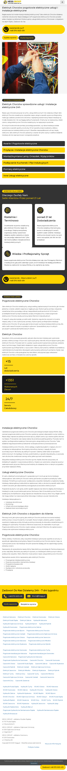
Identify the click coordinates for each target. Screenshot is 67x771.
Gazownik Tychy (33, 674)
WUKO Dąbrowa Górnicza (25, 697)
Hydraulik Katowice (40, 620)
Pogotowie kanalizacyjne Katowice (15, 653)
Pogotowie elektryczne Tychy (39, 650)
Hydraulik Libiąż (52, 703)
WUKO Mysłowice (23, 703)
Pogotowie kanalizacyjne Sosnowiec (41, 653)
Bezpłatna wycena (28, 604)
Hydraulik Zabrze (9, 693)
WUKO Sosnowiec (9, 690)
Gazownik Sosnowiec (52, 660)
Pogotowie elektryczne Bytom (13, 630)
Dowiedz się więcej (57, 761)
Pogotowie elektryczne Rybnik (40, 644)
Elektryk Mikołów (24, 670)
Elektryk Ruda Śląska (10, 620)
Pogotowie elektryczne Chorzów (38, 630)
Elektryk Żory (20, 674)
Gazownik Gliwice (9, 663)
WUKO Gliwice (39, 686)
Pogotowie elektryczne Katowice (14, 641)
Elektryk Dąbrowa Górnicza (40, 667)
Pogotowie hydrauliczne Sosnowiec (15, 660)
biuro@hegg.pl (38, 596)
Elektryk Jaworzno (9, 670)
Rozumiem (34, 763)
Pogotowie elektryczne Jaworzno (38, 637)
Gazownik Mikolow (47, 674)
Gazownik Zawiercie (22, 680)
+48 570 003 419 (15, 596)
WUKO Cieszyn (42, 697)
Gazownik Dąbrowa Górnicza (13, 677)
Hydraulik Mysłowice (24, 693)
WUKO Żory (35, 700)
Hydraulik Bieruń (27, 707)
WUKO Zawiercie (23, 700)
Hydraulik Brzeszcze (10, 714)
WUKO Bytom (50, 693)
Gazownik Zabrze (41, 663)
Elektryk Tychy (8, 674)
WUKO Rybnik (58, 700)
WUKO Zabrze (23, 690)
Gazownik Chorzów (36, 660)
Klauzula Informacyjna (53, 744)
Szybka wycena (10, 38)
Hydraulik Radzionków (11, 707)
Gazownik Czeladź (31, 677)
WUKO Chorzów (8, 697)
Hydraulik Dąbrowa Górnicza (13, 624)
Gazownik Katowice (10, 657)
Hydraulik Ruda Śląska (11, 686)
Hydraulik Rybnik (45, 624)
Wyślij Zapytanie (26, 38)
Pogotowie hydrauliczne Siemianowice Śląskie (19, 710)
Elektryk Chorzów (24, 617)
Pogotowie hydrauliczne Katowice (30, 657)
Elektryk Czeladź (23, 667)
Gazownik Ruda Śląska (25, 663)
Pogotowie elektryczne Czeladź (14, 634)
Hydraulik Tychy (26, 686)
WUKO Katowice (52, 686)
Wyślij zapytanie (10, 604)
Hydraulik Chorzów (36, 690)
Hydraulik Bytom (31, 624)
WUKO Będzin (39, 693)
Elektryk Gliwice (54, 617)
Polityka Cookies (33, 747)
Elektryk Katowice (9, 617)
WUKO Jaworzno (9, 703)
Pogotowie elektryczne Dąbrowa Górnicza (42, 634)
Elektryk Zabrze (25, 620)
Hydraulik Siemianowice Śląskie (48, 710)
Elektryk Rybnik (53, 670)
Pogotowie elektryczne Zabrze (30, 627)
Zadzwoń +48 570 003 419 (52, 767)
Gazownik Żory (8, 680)
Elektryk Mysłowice (39, 670)
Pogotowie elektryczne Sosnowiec (15, 650)
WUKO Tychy (46, 700)
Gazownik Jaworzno (47, 677)
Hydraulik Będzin (9, 700)
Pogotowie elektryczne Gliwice (14, 637)
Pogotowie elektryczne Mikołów (39, 641)
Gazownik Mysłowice (56, 663)
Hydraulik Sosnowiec (10, 627)
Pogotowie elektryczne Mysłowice (15, 644)
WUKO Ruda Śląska (56, 697)
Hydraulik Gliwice (51, 690)
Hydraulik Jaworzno (38, 703)
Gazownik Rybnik (9, 667)
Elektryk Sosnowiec (39, 617)
